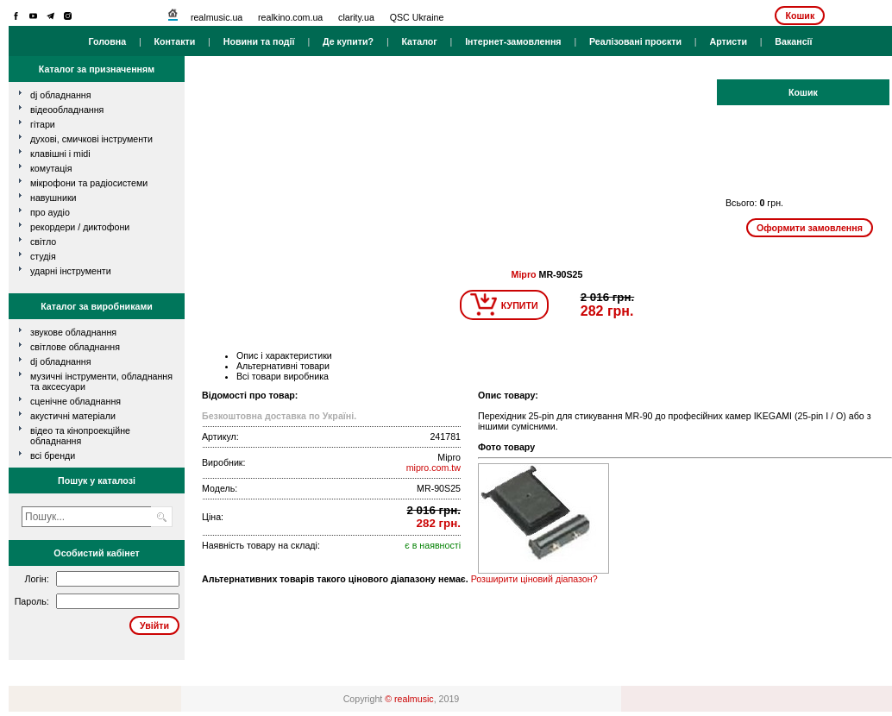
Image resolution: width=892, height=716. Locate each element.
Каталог (419, 41)
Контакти (175, 41)
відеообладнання (67, 109)
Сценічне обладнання (75, 401)
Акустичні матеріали (73, 416)
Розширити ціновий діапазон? (534, 579)
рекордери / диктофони (79, 227)
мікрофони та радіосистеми (89, 183)
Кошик (799, 15)
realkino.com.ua (290, 17)
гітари (42, 124)
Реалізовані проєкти (635, 41)
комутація (51, 168)
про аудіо (50, 212)
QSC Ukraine (417, 17)
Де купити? (348, 41)
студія (43, 256)
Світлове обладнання (75, 347)
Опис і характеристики (284, 355)
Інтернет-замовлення (513, 41)
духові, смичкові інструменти (91, 139)
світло (43, 241)
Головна (107, 41)
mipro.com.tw (433, 467)
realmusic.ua (216, 17)
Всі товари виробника (282, 376)
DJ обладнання (60, 361)
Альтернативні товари (283, 366)
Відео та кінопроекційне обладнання (80, 435)
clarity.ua (356, 17)
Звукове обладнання (73, 332)
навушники (53, 197)
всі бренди (52, 455)
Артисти (728, 41)
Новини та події (259, 41)
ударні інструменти (70, 271)
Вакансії (793, 41)
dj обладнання (60, 95)
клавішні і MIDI (60, 153)
